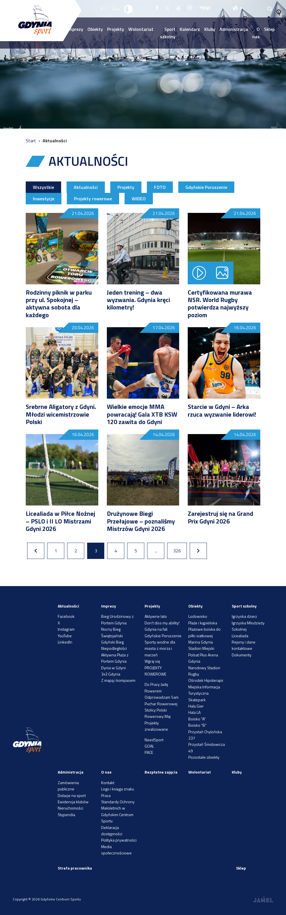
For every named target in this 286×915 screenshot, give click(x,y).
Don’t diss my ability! (162, 623)
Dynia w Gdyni (113, 668)
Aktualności (86, 187)
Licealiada (240, 636)
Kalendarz (190, 29)
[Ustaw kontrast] (128, 8)
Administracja (233, 29)
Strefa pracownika (75, 868)
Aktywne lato (156, 616)
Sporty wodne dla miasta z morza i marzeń (160, 648)
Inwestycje (43, 198)
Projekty (115, 29)
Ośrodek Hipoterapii (205, 680)
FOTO (160, 187)
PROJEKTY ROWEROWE (155, 671)
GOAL (149, 746)
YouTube (65, 636)
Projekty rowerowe (93, 198)
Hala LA (194, 712)
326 (177, 550)
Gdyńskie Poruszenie (206, 187)
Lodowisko (197, 616)
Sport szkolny (167, 33)
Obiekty (95, 29)
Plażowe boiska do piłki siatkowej (204, 632)
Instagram (66, 629)
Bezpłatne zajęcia (161, 772)
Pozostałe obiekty (203, 757)
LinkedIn (65, 642)
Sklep (269, 29)
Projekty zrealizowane (156, 726)
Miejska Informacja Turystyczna (204, 690)
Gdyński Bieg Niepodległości (114, 645)
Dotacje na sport (72, 795)
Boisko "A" (197, 719)
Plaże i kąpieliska (202, 623)
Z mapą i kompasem (118, 680)
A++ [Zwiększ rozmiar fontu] (116, 8)
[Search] (270, 8)
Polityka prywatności (119, 840)
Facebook (66, 616)
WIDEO (139, 198)
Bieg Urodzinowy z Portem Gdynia (117, 619)
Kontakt (107, 783)
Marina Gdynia (200, 642)
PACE (149, 752)
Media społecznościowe (116, 850)
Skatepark (197, 700)
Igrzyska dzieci (244, 616)
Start (31, 140)
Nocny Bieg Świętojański (112, 632)
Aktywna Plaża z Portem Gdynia (115, 658)
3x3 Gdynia (110, 674)
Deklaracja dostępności (111, 830)
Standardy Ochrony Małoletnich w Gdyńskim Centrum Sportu (118, 811)
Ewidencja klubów (73, 802)
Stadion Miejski (201, 648)
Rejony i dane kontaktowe (243, 645)
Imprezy (108, 606)
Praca (106, 795)
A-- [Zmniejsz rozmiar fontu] (103, 8)
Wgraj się (152, 661)
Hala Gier (196, 706)
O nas (256, 33)
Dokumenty (241, 655)
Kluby (209, 29)
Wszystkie (43, 187)
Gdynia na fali (156, 629)
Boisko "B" (197, 725)
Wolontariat (140, 29)
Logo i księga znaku (117, 789)
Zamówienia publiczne (68, 786)
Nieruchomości (70, 808)
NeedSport (154, 740)
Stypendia (66, 815)
